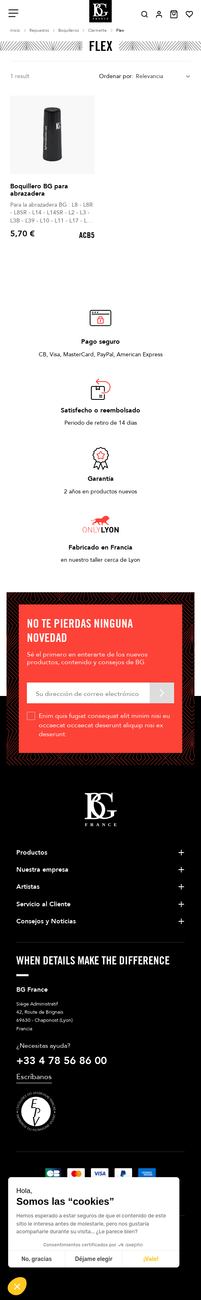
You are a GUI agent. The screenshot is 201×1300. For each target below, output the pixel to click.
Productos (31, 852)
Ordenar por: (116, 76)
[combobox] (163, 77)
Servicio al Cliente (43, 904)
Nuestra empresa (42, 869)
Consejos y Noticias (46, 921)
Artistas (28, 886)
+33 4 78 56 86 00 (61, 1061)
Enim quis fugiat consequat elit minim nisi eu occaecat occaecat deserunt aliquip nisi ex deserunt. (104, 725)
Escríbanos (34, 1077)
